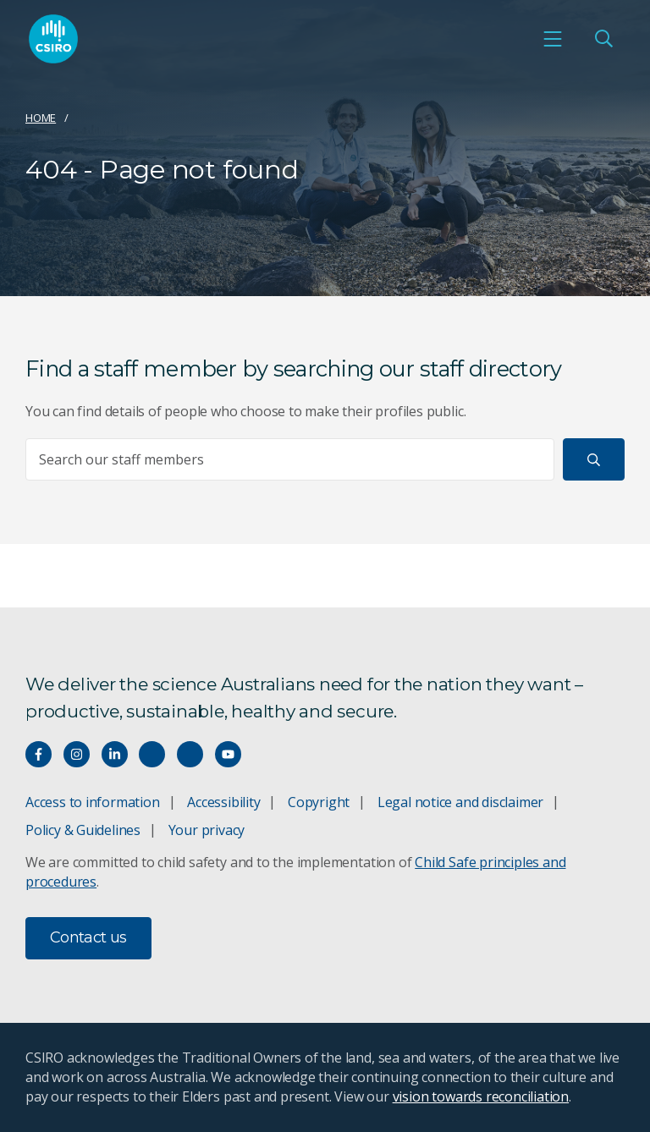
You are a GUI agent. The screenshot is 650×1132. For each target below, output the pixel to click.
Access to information (92, 802)
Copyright (319, 802)
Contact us (88, 937)
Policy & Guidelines (82, 830)
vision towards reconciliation (481, 1096)
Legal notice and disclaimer (460, 802)
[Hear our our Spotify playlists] (152, 754)
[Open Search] (603, 39)
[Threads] (190, 754)
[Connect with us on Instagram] (76, 754)
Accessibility (223, 802)
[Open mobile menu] (553, 39)
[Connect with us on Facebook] (38, 754)
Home (40, 117)
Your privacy (206, 830)
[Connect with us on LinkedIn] (115, 754)
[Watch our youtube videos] (228, 754)
